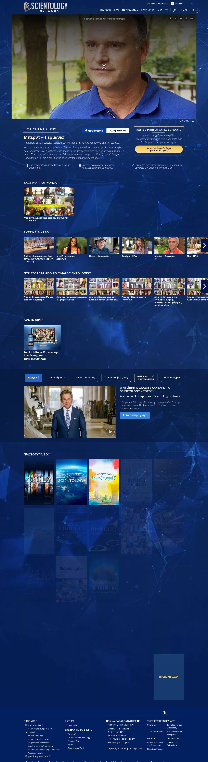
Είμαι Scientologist (35, 753)
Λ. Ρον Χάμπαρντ (154, 732)
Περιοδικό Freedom (155, 749)
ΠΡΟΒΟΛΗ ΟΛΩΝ (169, 676)
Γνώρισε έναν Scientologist (39, 743)
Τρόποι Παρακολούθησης (79, 738)
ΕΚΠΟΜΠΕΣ (148, 10)
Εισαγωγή (72, 734)
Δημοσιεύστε (118, 130)
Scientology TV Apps (118, 742)
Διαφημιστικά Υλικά (76, 748)
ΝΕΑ (159, 10)
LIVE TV (69, 721)
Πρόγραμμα (72, 725)
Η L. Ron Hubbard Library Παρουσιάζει (44, 750)
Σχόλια (71, 744)
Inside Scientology (35, 736)
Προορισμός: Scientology (38, 739)
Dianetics (151, 738)
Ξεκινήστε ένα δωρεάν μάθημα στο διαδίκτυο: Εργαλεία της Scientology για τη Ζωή (158, 166)
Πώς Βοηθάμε (173, 738)
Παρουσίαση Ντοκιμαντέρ (38, 756)
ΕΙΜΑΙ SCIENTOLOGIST (41, 129)
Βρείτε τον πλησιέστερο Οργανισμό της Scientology (49, 166)
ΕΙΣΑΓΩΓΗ (105, 10)
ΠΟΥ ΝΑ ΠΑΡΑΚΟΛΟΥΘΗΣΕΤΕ (123, 721)
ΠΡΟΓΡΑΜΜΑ (130, 10)
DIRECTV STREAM (118, 728)
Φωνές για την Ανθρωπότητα (40, 746)
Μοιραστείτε (94, 130)
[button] (204, 245)
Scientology (152, 725)
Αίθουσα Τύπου (74, 741)
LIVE (116, 10)
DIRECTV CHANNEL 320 (121, 725)
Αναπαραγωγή (135, 415)
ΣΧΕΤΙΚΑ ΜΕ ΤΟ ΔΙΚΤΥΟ (78, 730)
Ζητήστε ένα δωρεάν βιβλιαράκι (98, 166)
